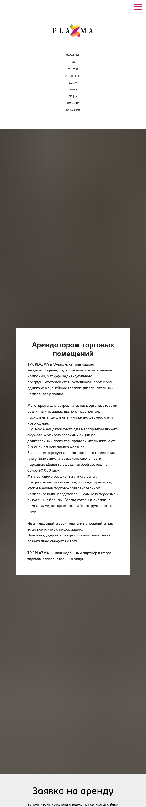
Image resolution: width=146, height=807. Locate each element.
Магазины (73, 55)
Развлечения (73, 76)
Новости (73, 103)
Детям (73, 83)
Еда (73, 62)
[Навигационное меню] (138, 7)
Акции (73, 96)
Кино (73, 90)
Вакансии (73, 110)
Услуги (73, 69)
